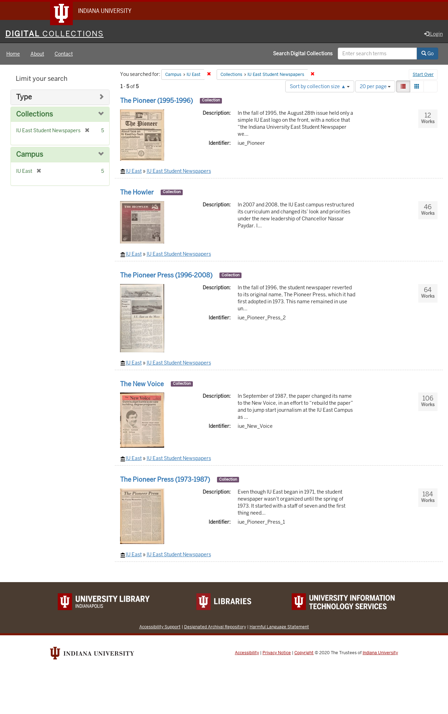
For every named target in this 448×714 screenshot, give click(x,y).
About (37, 54)
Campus (29, 154)
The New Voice (142, 384)
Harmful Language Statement (279, 626)
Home (13, 54)
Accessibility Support (160, 626)
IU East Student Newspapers (179, 171)
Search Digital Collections (302, 53)
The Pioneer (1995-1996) (156, 101)
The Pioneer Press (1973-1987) (165, 479)
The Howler (137, 192)
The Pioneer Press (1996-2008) (166, 275)
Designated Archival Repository (215, 626)
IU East (134, 171)
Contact (64, 54)
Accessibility (247, 653)
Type (24, 97)
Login (433, 34)
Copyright (304, 653)
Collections (34, 114)
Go (427, 53)
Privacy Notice (276, 653)
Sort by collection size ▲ (320, 86)
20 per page (375, 86)
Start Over (423, 75)
